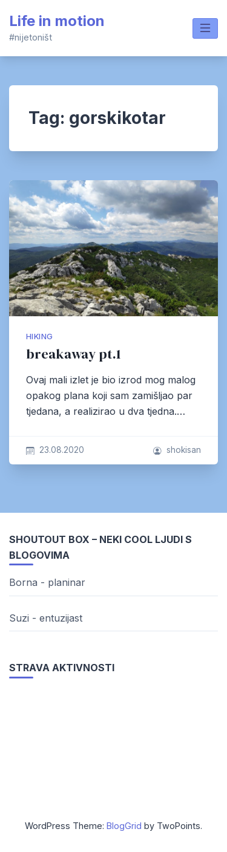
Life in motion (57, 21)
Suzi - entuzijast (45, 618)
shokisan (183, 450)
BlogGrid (124, 826)
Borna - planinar (47, 582)
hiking (39, 336)
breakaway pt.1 (73, 354)
